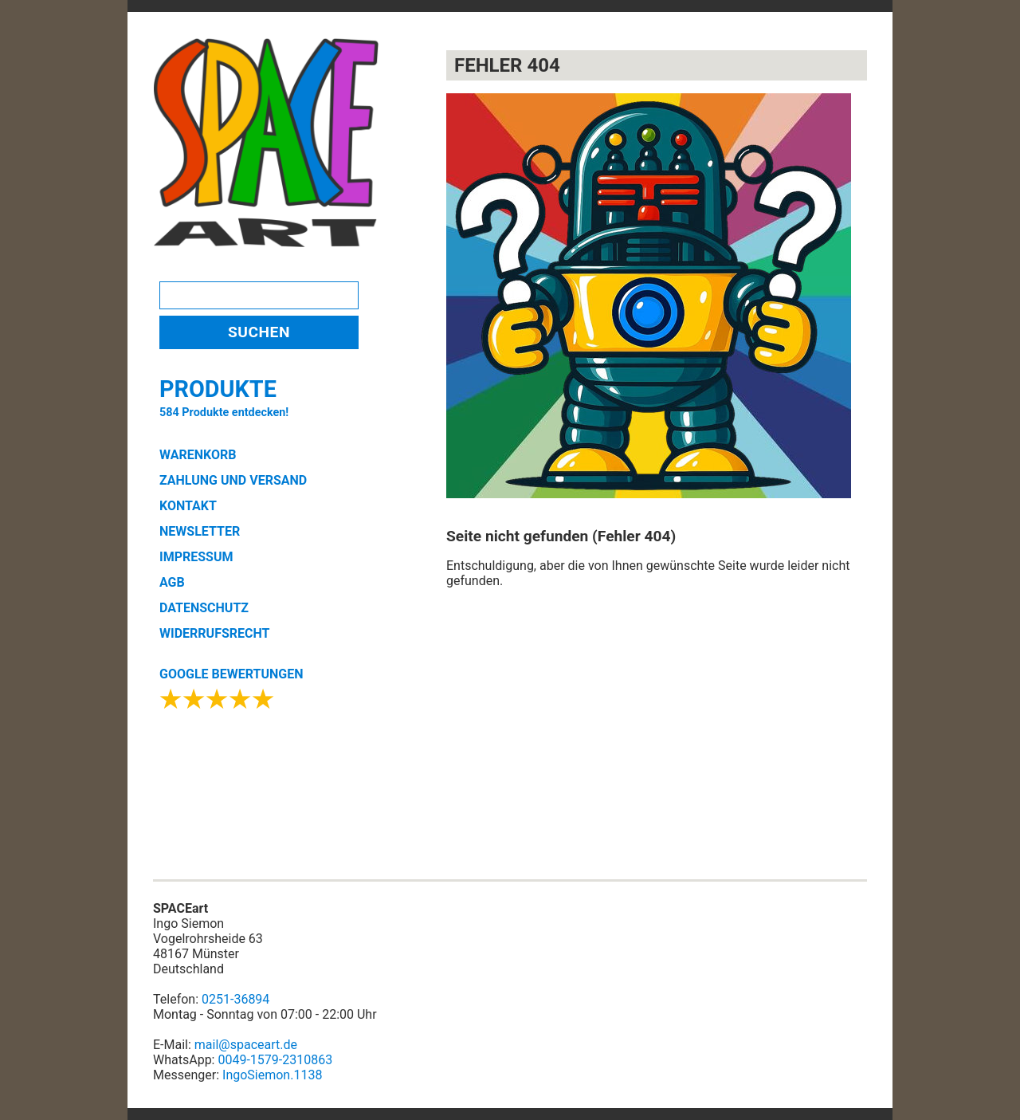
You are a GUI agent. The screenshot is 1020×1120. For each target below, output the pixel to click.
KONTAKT (188, 505)
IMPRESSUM (196, 556)
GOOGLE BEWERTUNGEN (231, 674)
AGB (172, 582)
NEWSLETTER (199, 531)
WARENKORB (197, 454)
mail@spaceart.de (245, 1044)
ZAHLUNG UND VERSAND (233, 480)
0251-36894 (235, 999)
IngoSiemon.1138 (272, 1075)
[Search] (259, 295)
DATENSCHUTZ (204, 607)
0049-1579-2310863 (275, 1059)
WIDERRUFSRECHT (214, 633)
